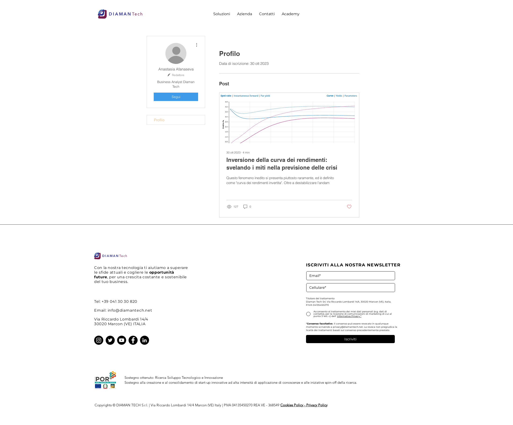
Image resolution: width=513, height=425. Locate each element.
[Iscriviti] (350, 339)
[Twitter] (110, 340)
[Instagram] (98, 340)
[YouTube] (121, 340)
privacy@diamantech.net (348, 326)
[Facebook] (133, 340)
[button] (222, 14)
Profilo (159, 120)
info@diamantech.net (130, 310)
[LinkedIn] (144, 340)
